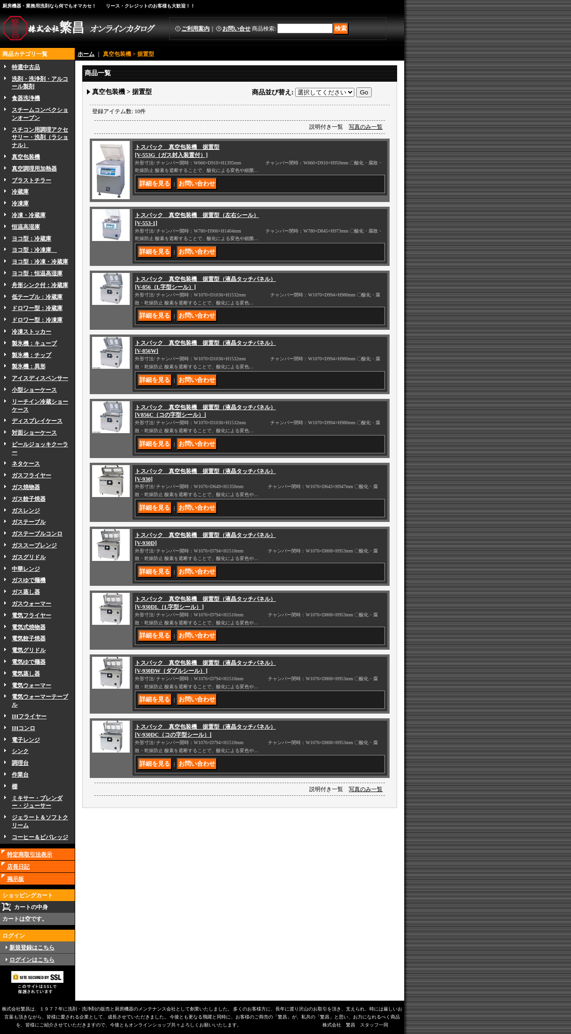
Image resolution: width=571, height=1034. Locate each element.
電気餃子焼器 (29, 638)
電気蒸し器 (26, 673)
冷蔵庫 (20, 191)
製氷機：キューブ (34, 343)
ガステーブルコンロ (37, 533)
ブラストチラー (31, 180)
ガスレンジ (26, 510)
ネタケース (26, 463)
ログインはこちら (32, 959)
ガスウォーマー (31, 603)
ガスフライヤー (31, 475)
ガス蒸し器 (26, 592)
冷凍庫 (20, 203)
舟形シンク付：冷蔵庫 (40, 285)
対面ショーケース (34, 432)
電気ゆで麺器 (29, 662)
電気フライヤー (31, 615)
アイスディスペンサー (40, 378)
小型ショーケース (34, 390)
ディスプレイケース (37, 421)
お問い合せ (236, 28)
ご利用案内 (195, 28)
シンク (20, 751)
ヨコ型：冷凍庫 (34, 250)
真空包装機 (26, 157)
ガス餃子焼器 (29, 499)
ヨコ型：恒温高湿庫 (37, 273)
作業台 (20, 774)
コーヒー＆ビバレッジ (40, 837)
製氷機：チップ (31, 355)
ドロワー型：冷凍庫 (37, 320)
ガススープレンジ (34, 545)
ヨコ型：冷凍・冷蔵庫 (40, 261)
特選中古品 (26, 67)
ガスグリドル (29, 557)
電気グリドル (29, 650)
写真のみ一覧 (366, 127)
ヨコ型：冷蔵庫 (31, 238)
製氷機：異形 (29, 366)
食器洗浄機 (26, 98)
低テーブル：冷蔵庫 (37, 297)
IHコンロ (23, 728)
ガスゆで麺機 (29, 580)
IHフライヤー (29, 716)
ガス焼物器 (26, 487)
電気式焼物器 (29, 627)
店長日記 (18, 866)
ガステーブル (29, 522)
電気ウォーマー (31, 685)
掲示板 (15, 879)
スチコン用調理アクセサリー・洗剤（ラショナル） (40, 137)
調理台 (20, 763)
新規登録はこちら (32, 947)
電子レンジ (26, 740)
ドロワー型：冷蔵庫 (37, 308)
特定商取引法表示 (29, 854)
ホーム (86, 54)
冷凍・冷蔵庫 (29, 215)
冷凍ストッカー (31, 331)
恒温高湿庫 (26, 227)
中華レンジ (26, 569)
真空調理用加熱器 (34, 168)
